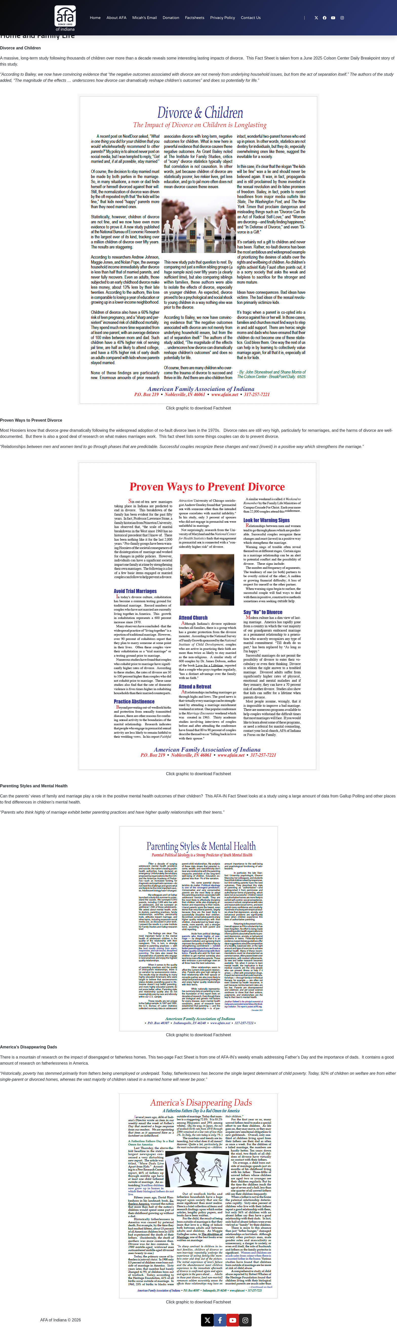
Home (95, 17)
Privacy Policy (222, 17)
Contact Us (251, 17)
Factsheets (194, 17)
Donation (171, 17)
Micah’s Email (144, 17)
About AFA (116, 17)
